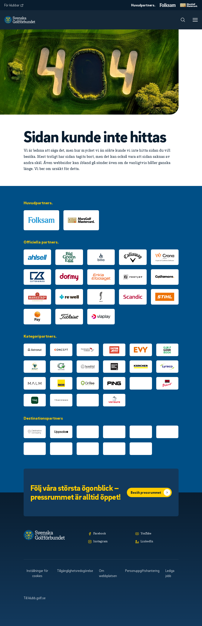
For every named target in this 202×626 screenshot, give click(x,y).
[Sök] (183, 20)
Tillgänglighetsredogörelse (75, 570)
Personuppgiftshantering (142, 570)
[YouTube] (156, 534)
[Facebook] (109, 534)
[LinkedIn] (156, 542)
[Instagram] (109, 542)
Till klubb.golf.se (35, 598)
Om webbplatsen (108, 573)
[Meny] (195, 20)
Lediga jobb (169, 573)
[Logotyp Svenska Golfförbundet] (19, 20)
